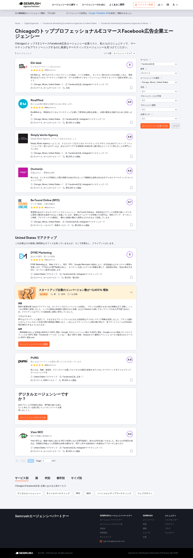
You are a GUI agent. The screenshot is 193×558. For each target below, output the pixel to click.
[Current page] (46, 461)
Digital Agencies (32, 23)
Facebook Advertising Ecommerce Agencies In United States (70, 23)
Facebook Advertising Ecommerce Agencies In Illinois (124, 23)
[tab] (21, 478)
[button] (160, 4)
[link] (93, 5)
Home (17, 23)
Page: (38, 461)
